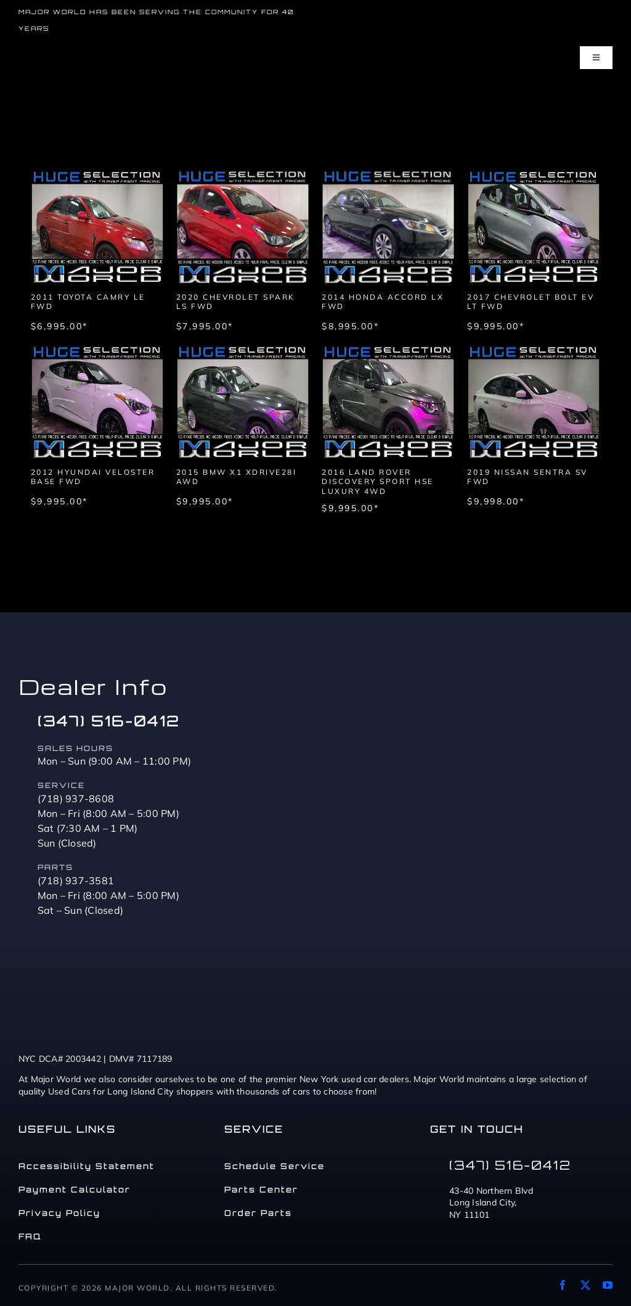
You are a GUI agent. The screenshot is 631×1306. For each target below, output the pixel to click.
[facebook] (563, 1285)
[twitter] (585, 1285)
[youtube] (608, 1285)
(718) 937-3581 (76, 880)
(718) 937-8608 (76, 798)
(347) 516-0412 (109, 721)
